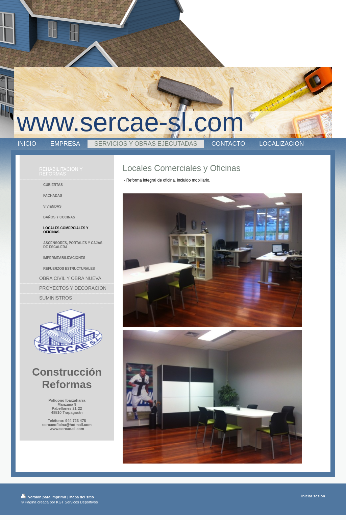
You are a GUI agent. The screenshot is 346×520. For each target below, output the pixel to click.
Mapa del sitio (81, 497)
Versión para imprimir (44, 497)
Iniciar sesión (313, 496)
